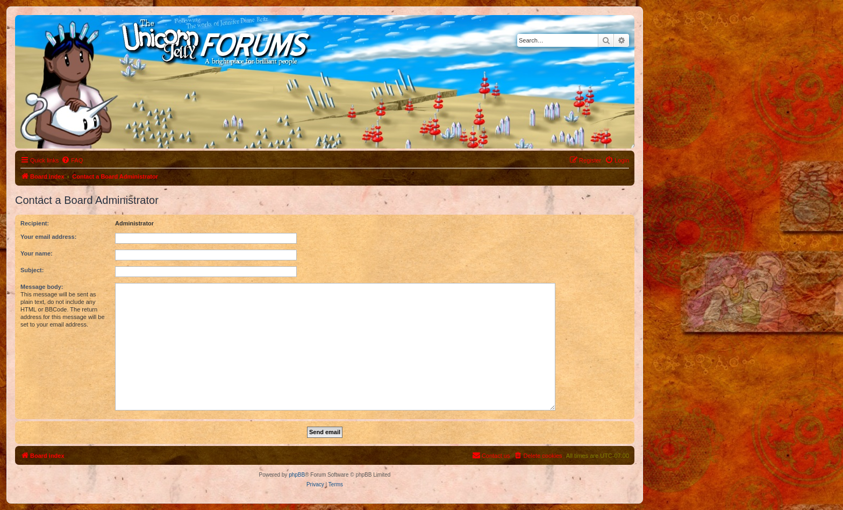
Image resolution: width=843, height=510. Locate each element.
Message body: (41, 287)
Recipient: (34, 223)
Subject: (32, 270)
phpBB (297, 475)
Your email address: (48, 236)
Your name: (36, 253)
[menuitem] (72, 160)
